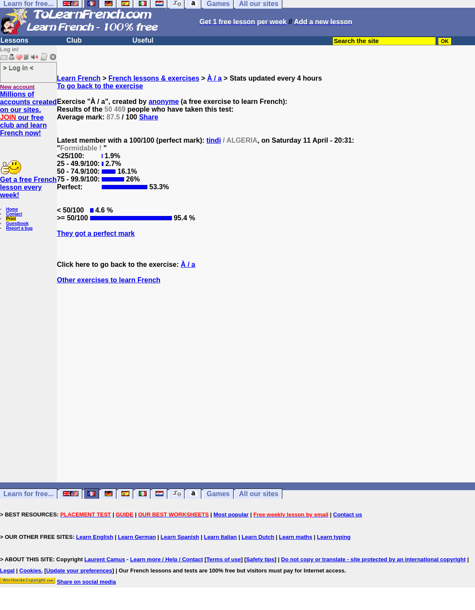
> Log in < (18, 67)
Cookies (30, 570)
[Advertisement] (266, 398)
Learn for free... (28, 493)
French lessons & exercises (154, 78)
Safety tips (260, 559)
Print (11, 218)
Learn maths (295, 537)
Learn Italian (220, 537)
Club (74, 40)
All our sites (258, 493)
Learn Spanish (179, 537)
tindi (213, 140)
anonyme (164, 101)
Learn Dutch (257, 537)
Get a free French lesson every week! (28, 187)
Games (218, 493)
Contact (14, 214)
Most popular (231, 514)
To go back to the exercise (100, 86)
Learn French (78, 78)
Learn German (137, 537)
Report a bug (19, 228)
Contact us (347, 514)
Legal (7, 570)
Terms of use (223, 559)
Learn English (94, 537)
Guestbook (17, 223)
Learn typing (333, 537)
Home (12, 209)
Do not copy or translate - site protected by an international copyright (373, 559)
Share (148, 117)
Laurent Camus (104, 559)
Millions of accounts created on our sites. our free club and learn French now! (28, 114)
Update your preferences (79, 570)
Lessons (14, 40)
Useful (142, 40)
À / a (214, 78)
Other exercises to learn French (108, 280)
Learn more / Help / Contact (166, 559)
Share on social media (86, 582)
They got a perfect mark (96, 233)
